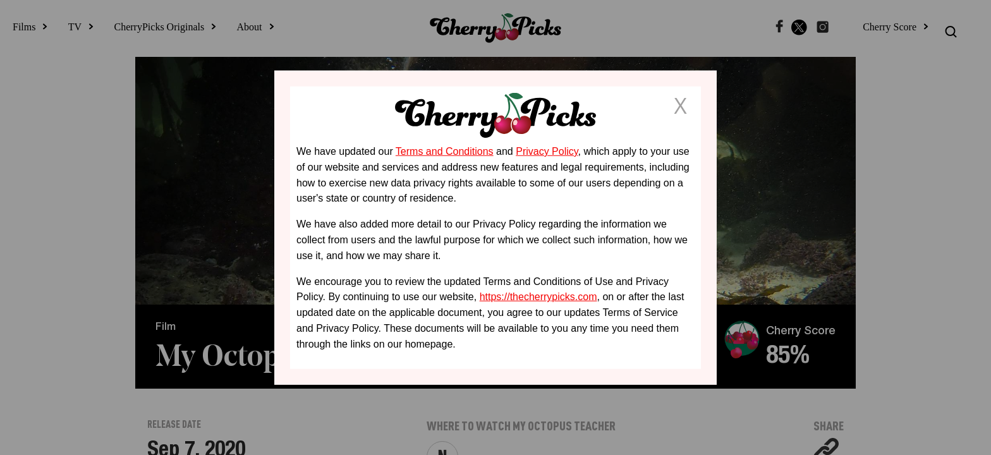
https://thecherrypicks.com (538, 296)
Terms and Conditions (445, 151)
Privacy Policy (547, 151)
